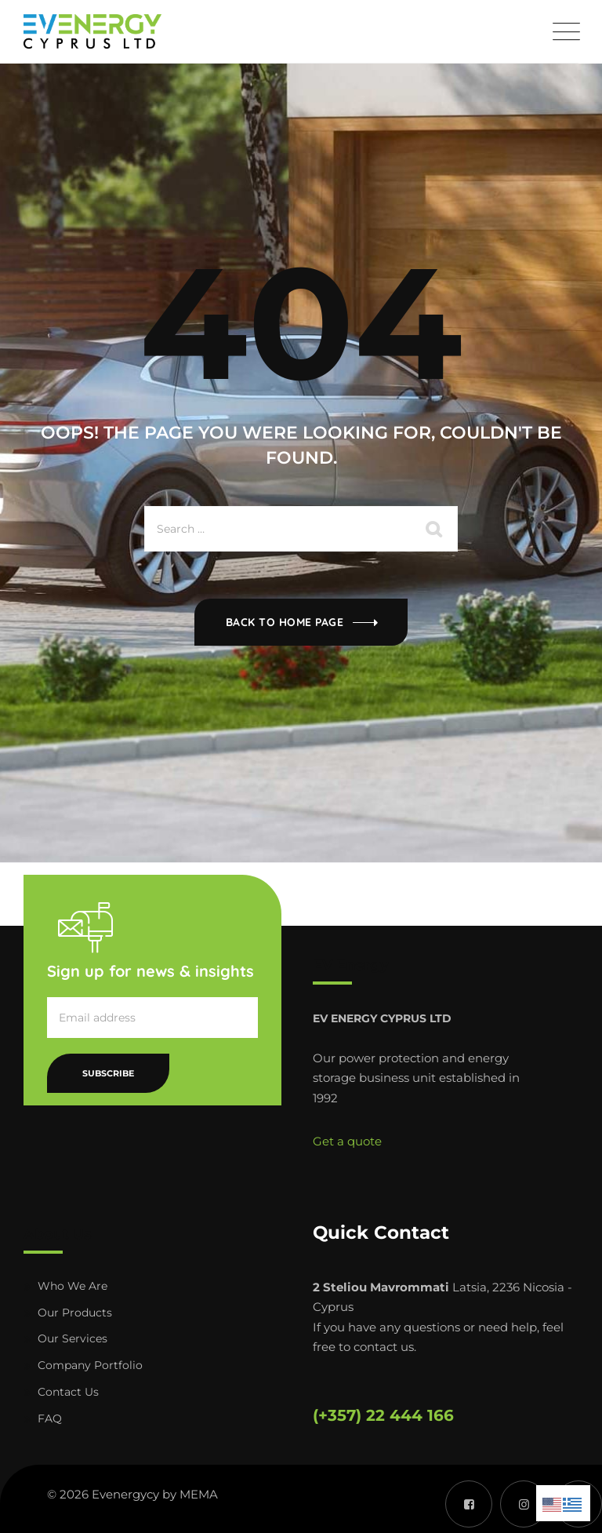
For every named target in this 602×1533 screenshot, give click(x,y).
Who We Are (72, 1286)
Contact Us (68, 1392)
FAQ (50, 1418)
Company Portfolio (90, 1365)
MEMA (199, 1494)
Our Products (75, 1312)
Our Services (72, 1338)
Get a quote (347, 1141)
